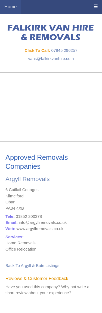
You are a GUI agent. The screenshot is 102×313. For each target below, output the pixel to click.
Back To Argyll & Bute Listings (32, 265)
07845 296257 (64, 50)
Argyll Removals (27, 179)
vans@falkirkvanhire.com (51, 58)
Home (10, 6)
